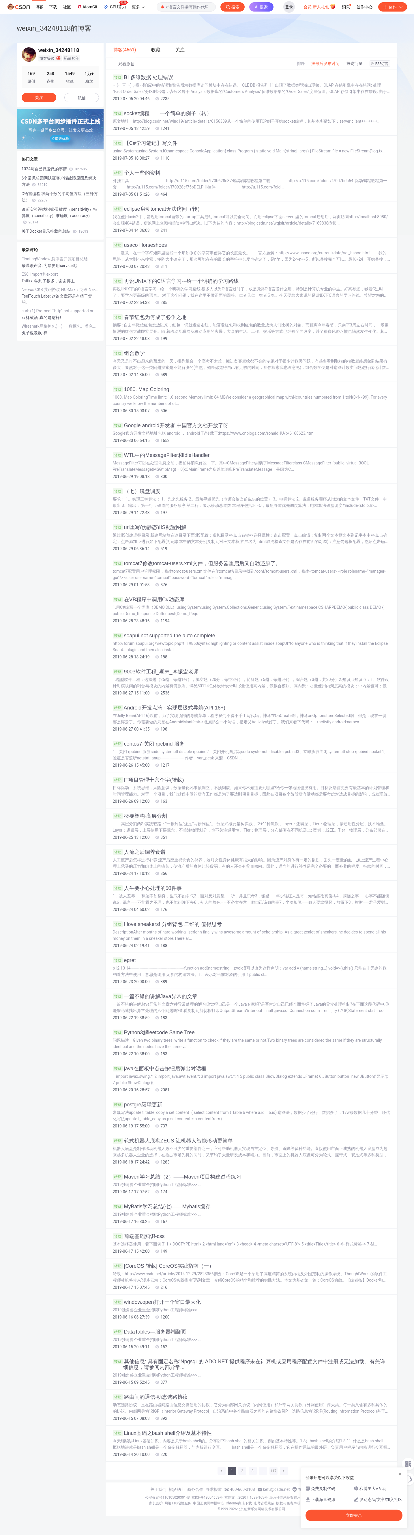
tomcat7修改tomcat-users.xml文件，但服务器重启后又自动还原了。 (197, 563)
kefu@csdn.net (276, 1489)
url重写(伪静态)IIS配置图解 (149, 527)
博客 (39, 7)
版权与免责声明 (288, 1503)
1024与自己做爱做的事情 (54, 169)
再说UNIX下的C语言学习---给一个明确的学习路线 (176, 281)
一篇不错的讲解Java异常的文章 (155, 996)
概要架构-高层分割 (140, 816)
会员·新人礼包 (320, 6)
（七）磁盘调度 (136, 491)
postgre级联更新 (137, 1105)
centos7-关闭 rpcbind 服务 (149, 744)
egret (124, 960)
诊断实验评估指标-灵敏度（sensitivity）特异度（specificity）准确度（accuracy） (59, 215)
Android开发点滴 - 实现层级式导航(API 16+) (169, 708)
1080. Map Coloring (141, 389)
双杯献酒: (31, 317)
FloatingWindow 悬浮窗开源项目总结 (55, 259)
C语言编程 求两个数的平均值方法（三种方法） (60, 196)
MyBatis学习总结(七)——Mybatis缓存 (162, 1206)
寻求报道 (214, 1489)
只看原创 (123, 63)
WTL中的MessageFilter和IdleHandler (161, 455)
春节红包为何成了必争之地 (149, 317)
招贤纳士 (177, 1489)
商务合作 (195, 1489)
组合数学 (129, 353)
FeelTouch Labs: (37, 296)
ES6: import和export (40, 274)
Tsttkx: (28, 281)
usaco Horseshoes (140, 245)
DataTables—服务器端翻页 (149, 1332)
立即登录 (354, 1515)
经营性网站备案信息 (285, 1497)
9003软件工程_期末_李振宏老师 (155, 672)
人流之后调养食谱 (139, 852)
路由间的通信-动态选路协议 (150, 1397)
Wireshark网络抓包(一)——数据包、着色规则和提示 (60, 326)
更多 (138, 7)
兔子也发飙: (33, 332)
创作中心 (364, 7)
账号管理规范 (264, 1503)
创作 (393, 7)
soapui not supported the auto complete (164, 635)
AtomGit (87, 7)
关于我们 (158, 1489)
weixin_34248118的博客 (54, 28)
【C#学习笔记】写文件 (145, 143)
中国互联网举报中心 (208, 1503)
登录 (289, 7)
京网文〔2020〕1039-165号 (246, 1497)
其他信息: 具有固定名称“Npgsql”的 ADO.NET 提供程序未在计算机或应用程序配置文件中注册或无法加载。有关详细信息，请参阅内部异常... (249, 1364)
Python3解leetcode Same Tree (154, 1032)
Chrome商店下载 (239, 1503)
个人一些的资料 (136, 173)
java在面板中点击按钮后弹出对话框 (159, 1068)
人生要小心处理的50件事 (147, 888)
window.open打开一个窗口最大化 (157, 1302)
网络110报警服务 (177, 1503)
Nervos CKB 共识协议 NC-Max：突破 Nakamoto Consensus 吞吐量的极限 (60, 289)
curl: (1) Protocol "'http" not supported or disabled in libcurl (60, 311)
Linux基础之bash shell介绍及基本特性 (162, 1433)
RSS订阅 (380, 64)
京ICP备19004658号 (207, 1497)
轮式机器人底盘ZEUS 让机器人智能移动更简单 (173, 1141)
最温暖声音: (33, 265)
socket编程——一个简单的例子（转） (162, 113)
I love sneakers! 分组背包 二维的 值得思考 (167, 924)
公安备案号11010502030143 (167, 1497)
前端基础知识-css (139, 1236)
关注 (39, 97)
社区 (67, 7)
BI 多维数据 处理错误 (143, 77)
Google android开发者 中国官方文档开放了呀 (170, 425)
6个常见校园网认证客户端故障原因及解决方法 (59, 181)
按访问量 (354, 63)
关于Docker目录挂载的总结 (55, 231)
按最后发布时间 (325, 63)
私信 (82, 98)
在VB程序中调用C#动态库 (148, 599)
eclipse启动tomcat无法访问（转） (158, 209)
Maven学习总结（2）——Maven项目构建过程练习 (177, 1177)
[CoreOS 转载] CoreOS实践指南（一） (163, 1266)
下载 (53, 7)
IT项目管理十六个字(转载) (148, 780)
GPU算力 (115, 5)
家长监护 (156, 1503)
